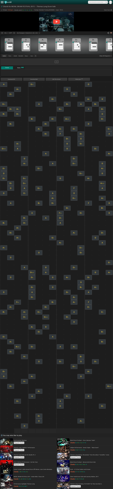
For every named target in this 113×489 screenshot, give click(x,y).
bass (32, 56)
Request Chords (19, 443)
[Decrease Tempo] (2, 33)
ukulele (15, 56)
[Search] (106, 2)
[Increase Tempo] (14, 33)
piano (9, 56)
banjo (26, 56)
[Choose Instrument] (35, 56)
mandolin (21, 56)
